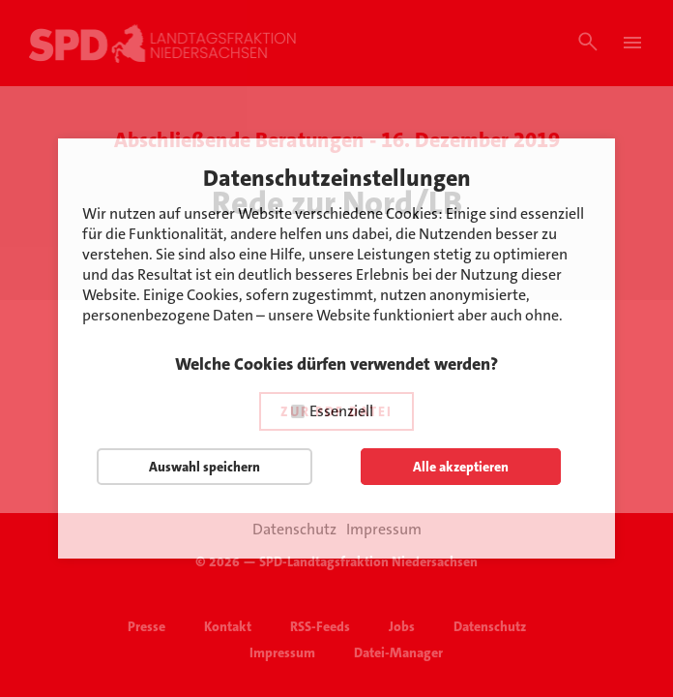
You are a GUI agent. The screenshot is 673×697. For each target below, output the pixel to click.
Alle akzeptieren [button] (461, 466)
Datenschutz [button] (294, 529)
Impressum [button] (384, 529)
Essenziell (341, 411)
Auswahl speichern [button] (204, 466)
